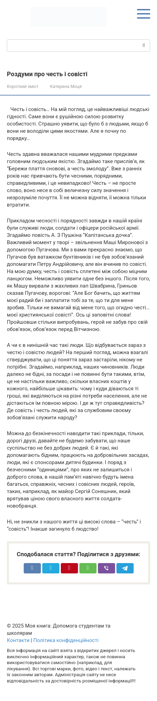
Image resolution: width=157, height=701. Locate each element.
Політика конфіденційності (66, 640)
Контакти (18, 640)
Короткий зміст (22, 86)
